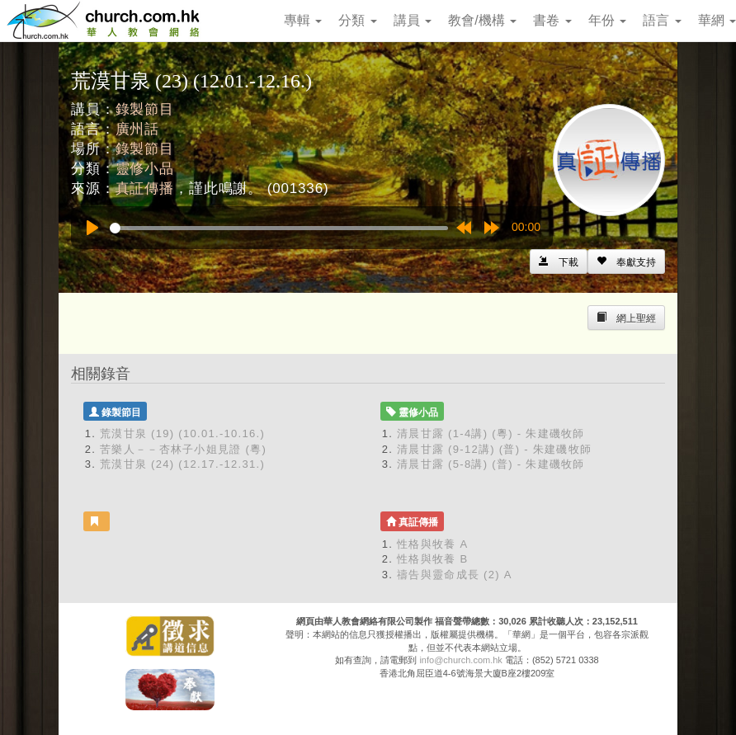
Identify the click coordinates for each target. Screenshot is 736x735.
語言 (662, 20)
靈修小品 (145, 169)
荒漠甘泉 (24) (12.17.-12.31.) (182, 464)
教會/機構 (482, 20)
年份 (607, 20)
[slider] (279, 228)
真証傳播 (145, 188)
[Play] (92, 227)
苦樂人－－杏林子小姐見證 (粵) (183, 449)
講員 (413, 20)
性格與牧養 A (432, 544)
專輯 (303, 20)
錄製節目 (145, 109)
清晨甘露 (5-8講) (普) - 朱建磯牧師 (491, 464)
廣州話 (138, 129)
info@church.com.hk (460, 660)
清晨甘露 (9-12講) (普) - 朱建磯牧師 (494, 449)
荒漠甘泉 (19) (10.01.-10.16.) (182, 433)
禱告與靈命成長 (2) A (454, 574)
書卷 (552, 20)
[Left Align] (626, 261)
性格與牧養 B (432, 559)
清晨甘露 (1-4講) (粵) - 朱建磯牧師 (491, 433)
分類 (357, 20)
